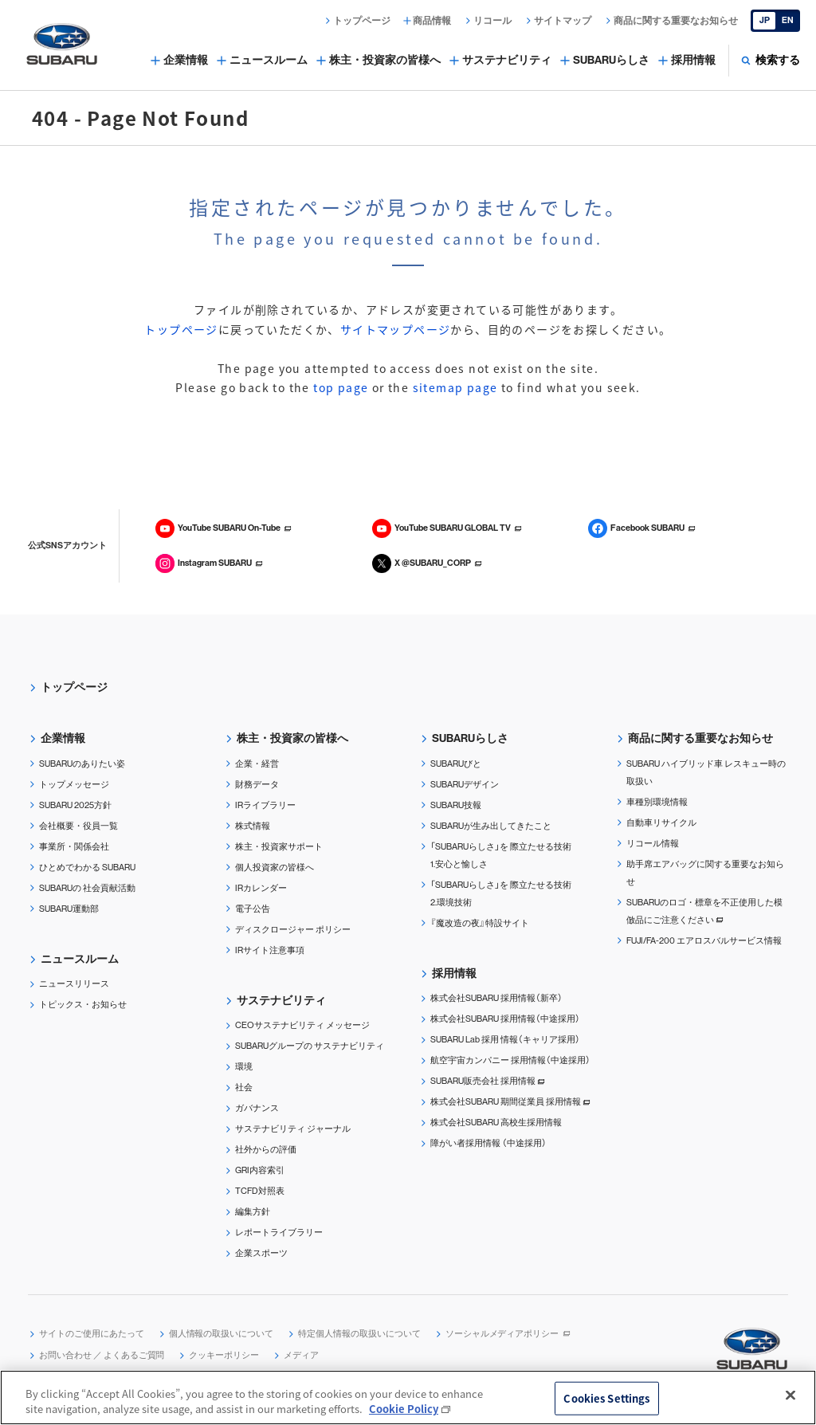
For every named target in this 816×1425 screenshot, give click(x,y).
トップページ (181, 329)
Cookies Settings (606, 1398)
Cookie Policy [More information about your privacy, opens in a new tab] (403, 1409)
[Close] (790, 1395)
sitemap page (455, 387)
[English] (775, 21)
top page (340, 387)
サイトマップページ (395, 329)
